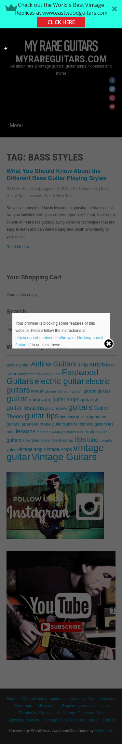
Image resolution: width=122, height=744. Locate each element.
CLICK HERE (61, 22)
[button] (61, 14)
